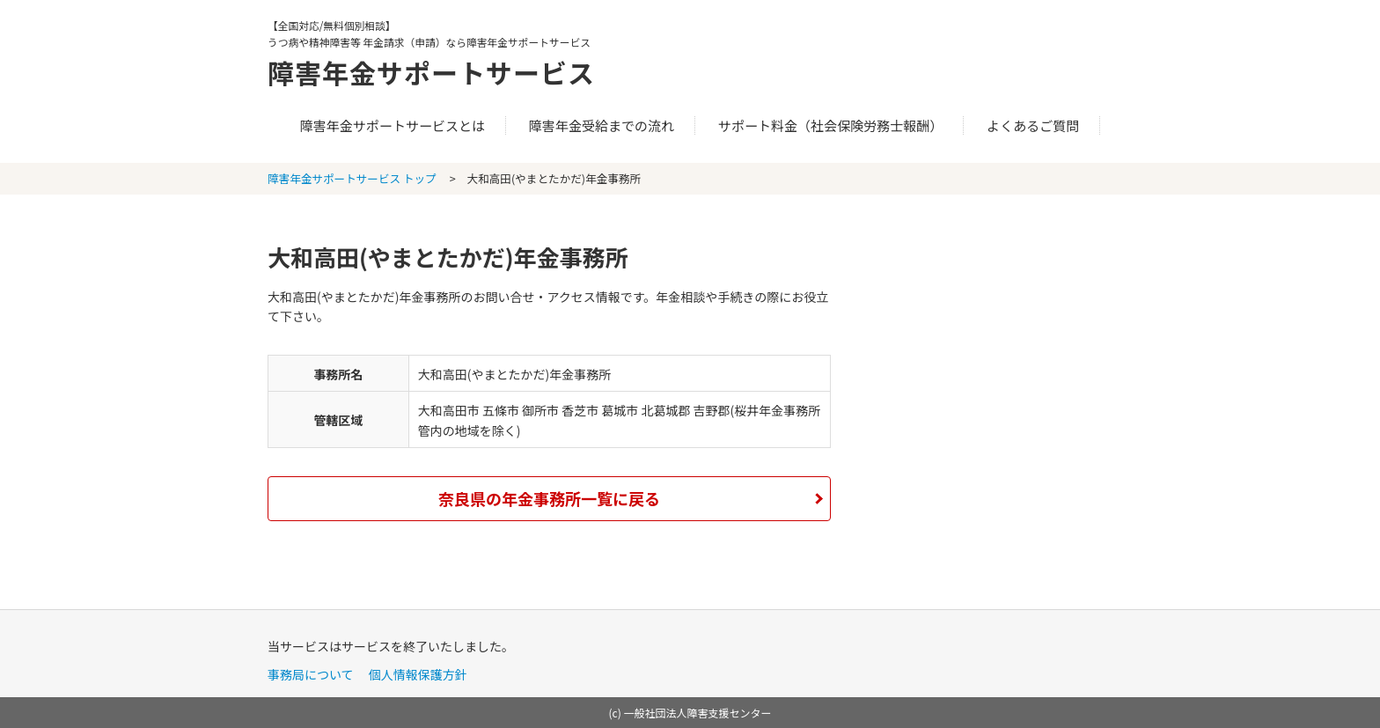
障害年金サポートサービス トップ (352, 178)
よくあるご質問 (1033, 125)
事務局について (311, 674)
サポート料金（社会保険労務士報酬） (830, 125)
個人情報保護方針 (418, 674)
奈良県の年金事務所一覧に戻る (549, 498)
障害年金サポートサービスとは (392, 125)
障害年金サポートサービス (431, 72)
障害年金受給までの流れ (601, 125)
